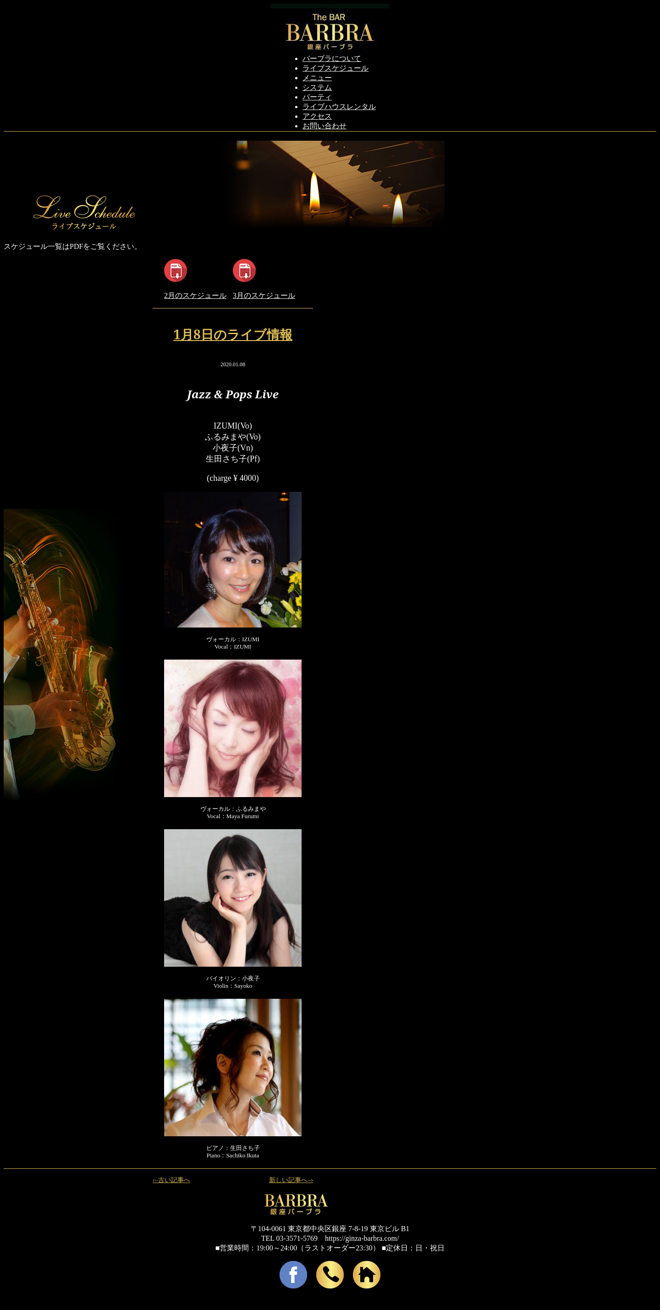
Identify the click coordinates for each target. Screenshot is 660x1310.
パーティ (317, 97)
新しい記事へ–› (291, 1180)
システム (317, 87)
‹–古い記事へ (171, 1180)
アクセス (317, 116)
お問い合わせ (324, 126)
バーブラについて (331, 58)
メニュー (317, 78)
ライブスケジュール (335, 68)
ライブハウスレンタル (339, 106)
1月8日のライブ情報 (232, 334)
